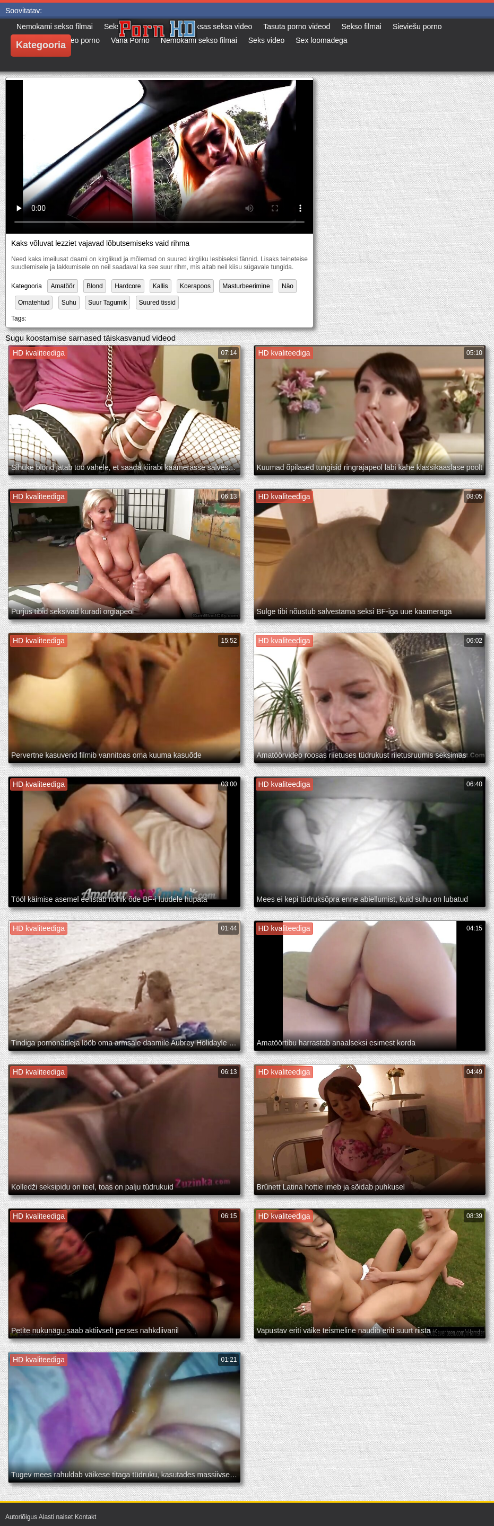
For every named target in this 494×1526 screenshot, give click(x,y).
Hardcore (128, 286)
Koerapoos (195, 286)
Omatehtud (33, 302)
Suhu (69, 302)
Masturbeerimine (246, 286)
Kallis (160, 286)
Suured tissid (157, 302)
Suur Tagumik (107, 302)
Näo (287, 286)
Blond (94, 286)
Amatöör (62, 286)
